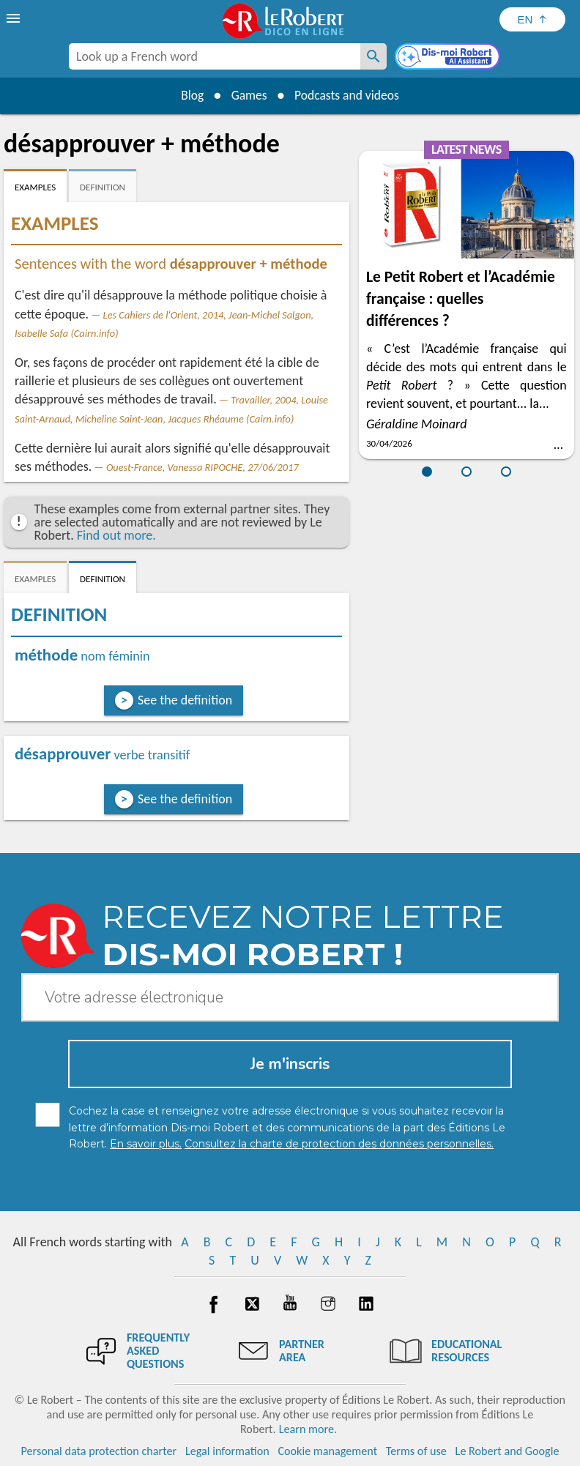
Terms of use (416, 1451)
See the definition (185, 700)
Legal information (227, 1451)
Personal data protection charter (99, 1451)
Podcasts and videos (349, 95)
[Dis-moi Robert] (449, 58)
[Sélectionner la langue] (532, 19)
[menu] (14, 18)
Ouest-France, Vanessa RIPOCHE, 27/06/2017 (202, 467)
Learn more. (308, 1429)
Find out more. (116, 535)
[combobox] (214, 56)
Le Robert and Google (507, 1451)
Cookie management (327, 1451)
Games (247, 95)
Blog (189, 95)
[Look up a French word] (373, 56)
